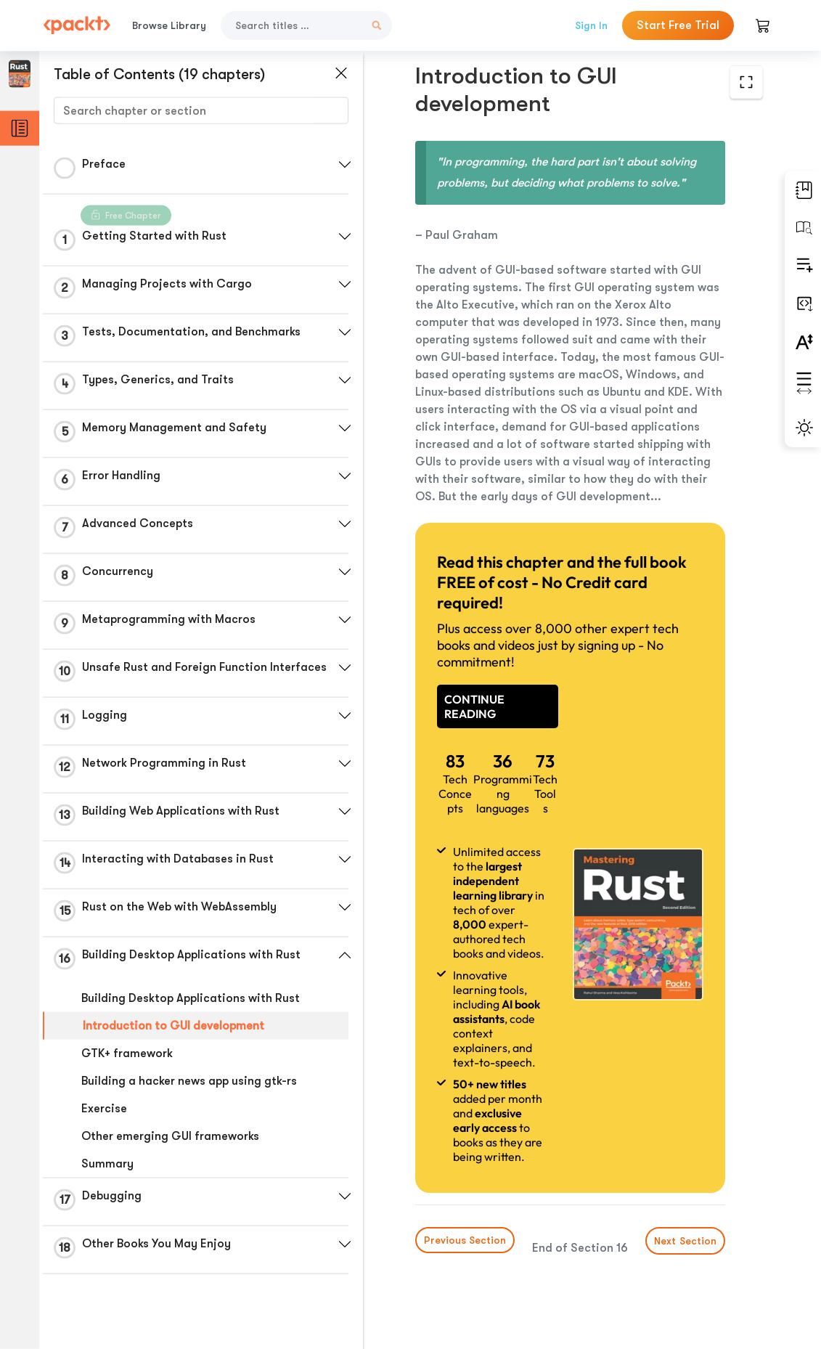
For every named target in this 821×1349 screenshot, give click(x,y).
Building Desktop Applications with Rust (190, 998)
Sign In (591, 25)
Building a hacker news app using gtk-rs (189, 1081)
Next (685, 1241)
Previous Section (465, 1240)
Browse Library (169, 25)
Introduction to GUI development (173, 1025)
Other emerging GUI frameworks (170, 1136)
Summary (107, 1163)
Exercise (104, 1108)
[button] (345, 165)
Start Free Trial (678, 25)
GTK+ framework (127, 1053)
